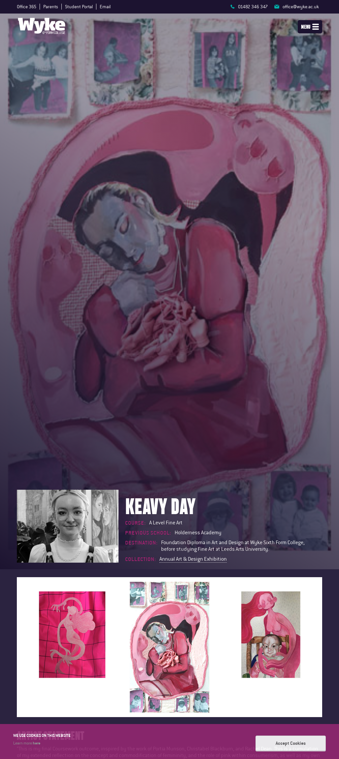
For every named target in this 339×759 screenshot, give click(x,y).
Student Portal (79, 7)
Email (105, 7)
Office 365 (26, 7)
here (36, 743)
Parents (50, 7)
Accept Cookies (291, 743)
